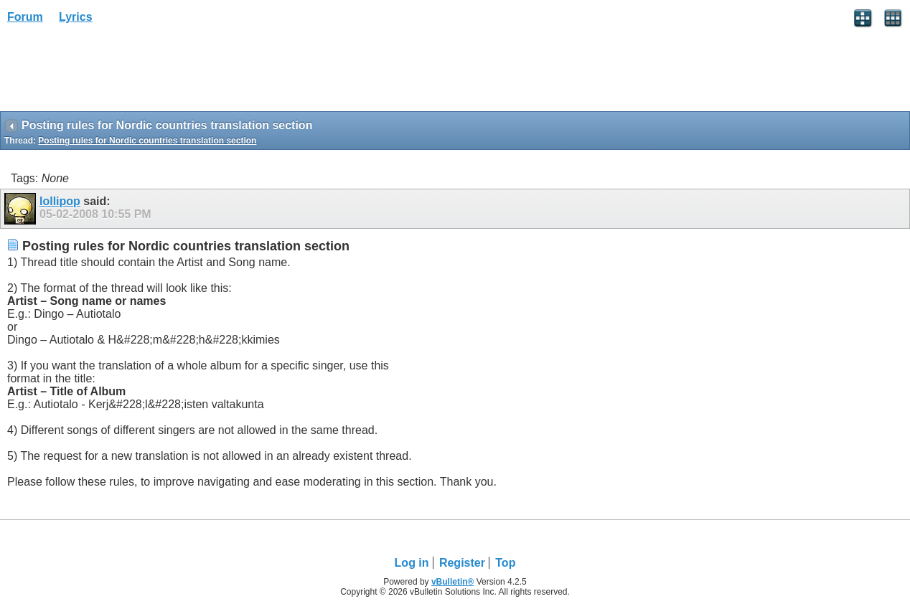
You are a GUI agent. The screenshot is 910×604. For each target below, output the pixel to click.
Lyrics (76, 17)
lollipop (59, 201)
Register (462, 563)
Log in (412, 563)
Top (505, 563)
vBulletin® (452, 582)
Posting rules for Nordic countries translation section (147, 141)
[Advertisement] (115, 72)
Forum (25, 17)
